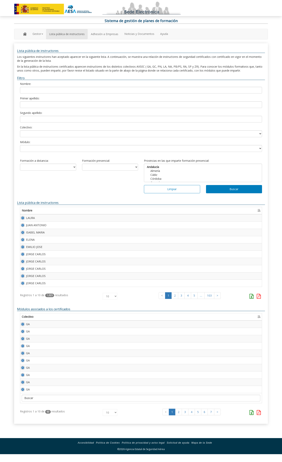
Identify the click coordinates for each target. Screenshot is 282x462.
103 (209, 303)
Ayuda (164, 34)
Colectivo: (26, 127)
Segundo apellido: (31, 113)
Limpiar (172, 189)
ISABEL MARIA (31, 234)
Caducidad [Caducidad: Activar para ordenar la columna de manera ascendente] (230, 210)
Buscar (234, 189)
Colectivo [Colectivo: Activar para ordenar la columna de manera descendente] (27, 324)
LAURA (26, 218)
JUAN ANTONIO (32, 226)
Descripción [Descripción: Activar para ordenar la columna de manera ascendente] (66, 324)
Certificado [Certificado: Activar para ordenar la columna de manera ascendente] (210, 210)
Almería (202, 171)
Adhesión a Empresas (104, 34)
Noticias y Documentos (139, 34)
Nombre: (25, 84)
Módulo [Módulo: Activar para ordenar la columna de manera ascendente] (46, 324)
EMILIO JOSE (30, 250)
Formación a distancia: (34, 160)
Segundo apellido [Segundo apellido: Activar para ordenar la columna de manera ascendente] (124, 210)
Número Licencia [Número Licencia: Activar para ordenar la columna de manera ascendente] (177, 210)
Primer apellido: (30, 98)
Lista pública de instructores (67, 34)
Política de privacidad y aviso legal (143, 450)
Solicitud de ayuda (178, 450)
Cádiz (202, 175)
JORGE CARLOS (31, 258)
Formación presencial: (96, 160)
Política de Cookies (108, 450)
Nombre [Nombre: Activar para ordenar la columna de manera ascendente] (27, 210)
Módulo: (25, 142)
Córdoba (202, 179)
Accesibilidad (86, 450)
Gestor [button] (38, 34)
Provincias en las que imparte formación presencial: (176, 160)
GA (23, 332)
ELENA (26, 242)
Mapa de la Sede (201, 450)
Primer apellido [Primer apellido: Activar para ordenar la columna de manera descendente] (69, 210)
